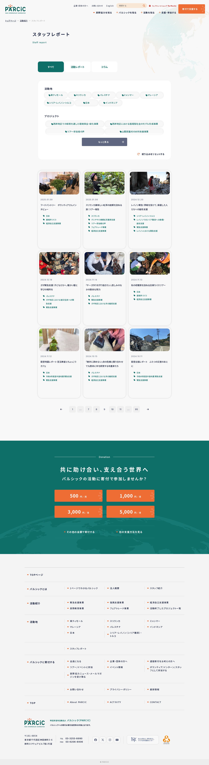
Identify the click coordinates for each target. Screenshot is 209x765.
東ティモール (57, 95)
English (110, 5)
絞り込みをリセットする (153, 154)
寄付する (190, 9)
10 (112, 409)
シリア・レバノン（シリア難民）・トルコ (126, 634)
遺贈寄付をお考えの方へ (162, 661)
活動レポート (78, 67)
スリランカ (81, 95)
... (80, 409)
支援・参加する (168, 12)
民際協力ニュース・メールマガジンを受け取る (86, 675)
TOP (32, 703)
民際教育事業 (77, 608)
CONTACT (155, 702)
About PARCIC (78, 702)
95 (136, 409)
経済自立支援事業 (159, 602)
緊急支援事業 (77, 602)
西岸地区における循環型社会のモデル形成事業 (135, 123)
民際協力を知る (104, 12)
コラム (104, 67)
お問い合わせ (97, 5)
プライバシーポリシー (121, 689)
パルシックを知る (128, 12)
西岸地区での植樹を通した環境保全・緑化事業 (76, 123)
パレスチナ (105, 95)
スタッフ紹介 (156, 588)
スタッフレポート (78, 648)
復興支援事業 (117, 602)
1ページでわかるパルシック (84, 588)
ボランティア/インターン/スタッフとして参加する (166, 669)
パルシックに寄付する (42, 662)
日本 (87, 102)
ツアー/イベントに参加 (81, 667)
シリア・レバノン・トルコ (60, 102)
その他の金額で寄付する (81, 532)
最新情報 (154, 689)
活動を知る (149, 12)
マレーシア (153, 95)
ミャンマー (129, 95)
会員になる (75, 661)
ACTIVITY (115, 702)
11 (120, 409)
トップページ (10, 20)
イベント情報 (116, 667)
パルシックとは (38, 589)
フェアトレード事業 (119, 608)
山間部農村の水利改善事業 (135, 131)
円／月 (78, 495)
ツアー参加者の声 (76, 131)
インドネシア (111, 102)
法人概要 (114, 588)
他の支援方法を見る (130, 532)
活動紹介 (24, 20)
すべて (51, 67)
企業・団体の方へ (81, 5)
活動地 (34, 621)
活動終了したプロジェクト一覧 (165, 608)
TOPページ (36, 574)
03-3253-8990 (74, 738)
